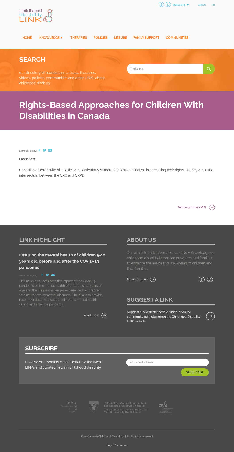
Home (27, 37)
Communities (177, 37)
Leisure (120, 37)
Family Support (146, 37)
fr (213, 5)
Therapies (78, 37)
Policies (101, 37)
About (202, 5)
